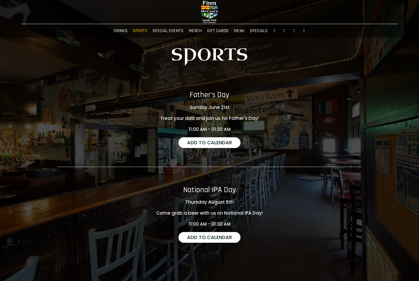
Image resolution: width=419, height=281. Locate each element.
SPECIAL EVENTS (168, 30)
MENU (239, 30)
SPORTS (140, 30)
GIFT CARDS (217, 30)
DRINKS (120, 30)
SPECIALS (258, 30)
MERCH (195, 30)
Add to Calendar (209, 142)
